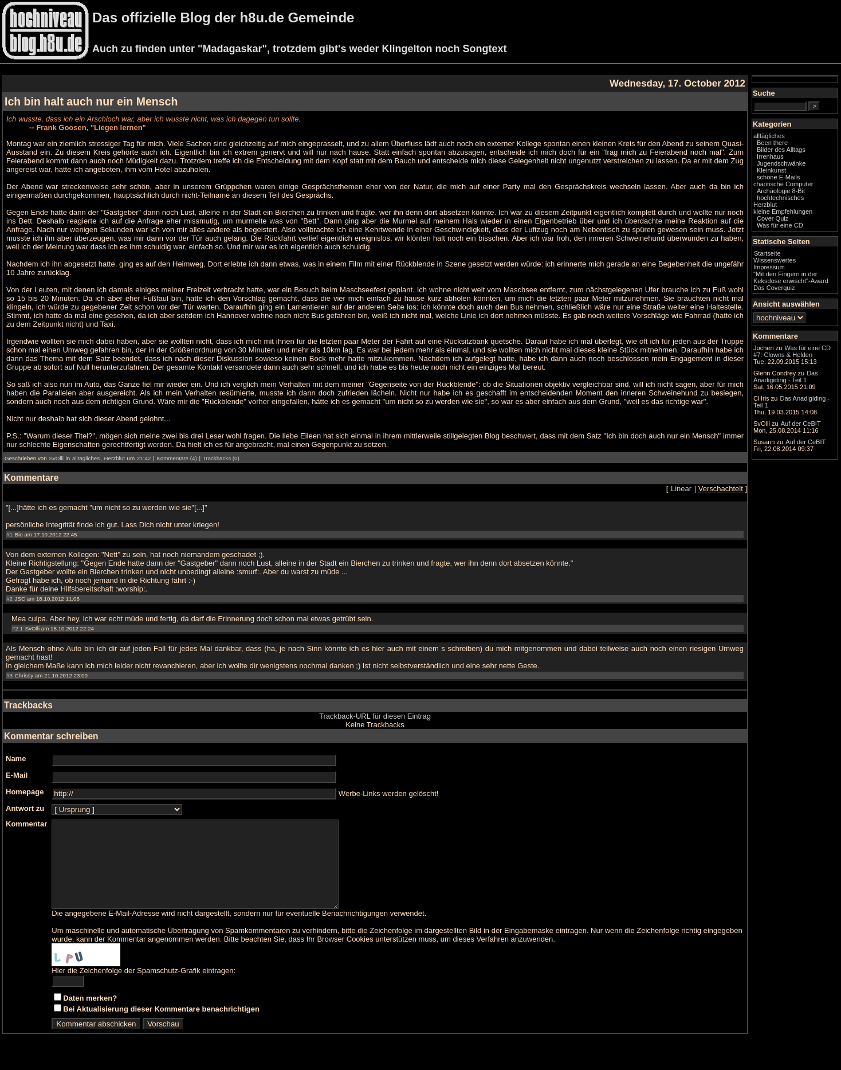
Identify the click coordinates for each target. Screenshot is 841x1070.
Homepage (25, 791)
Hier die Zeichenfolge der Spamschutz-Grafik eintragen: (143, 987)
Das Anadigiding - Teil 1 (785, 376)
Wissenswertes (774, 260)
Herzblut (114, 458)
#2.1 (17, 628)
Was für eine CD (780, 225)
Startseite (767, 253)
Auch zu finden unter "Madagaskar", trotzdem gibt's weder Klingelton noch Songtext (299, 48)
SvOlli (56, 458)
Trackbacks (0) (221, 458)
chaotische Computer (783, 184)
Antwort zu (25, 808)
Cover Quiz (772, 218)
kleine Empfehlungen (782, 211)
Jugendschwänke (781, 163)
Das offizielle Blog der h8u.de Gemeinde (223, 17)
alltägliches (86, 458)
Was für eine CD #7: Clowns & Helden (792, 351)
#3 (9, 675)
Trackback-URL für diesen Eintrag (375, 716)
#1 (9, 534)
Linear (681, 488)
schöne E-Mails (778, 177)
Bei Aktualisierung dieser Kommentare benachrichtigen (161, 1026)
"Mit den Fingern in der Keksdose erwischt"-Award (790, 277)
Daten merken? (90, 1015)
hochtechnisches (780, 197)
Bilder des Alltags (781, 149)
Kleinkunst (771, 170)
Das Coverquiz (774, 287)
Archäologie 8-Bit (781, 190)
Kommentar (26, 824)
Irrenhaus (770, 156)
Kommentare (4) (176, 458)
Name (16, 758)
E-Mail (16, 775)
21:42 (144, 458)
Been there (772, 142)
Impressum (769, 267)
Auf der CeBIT (801, 423)
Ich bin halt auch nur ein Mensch (91, 101)
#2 (9, 598)
